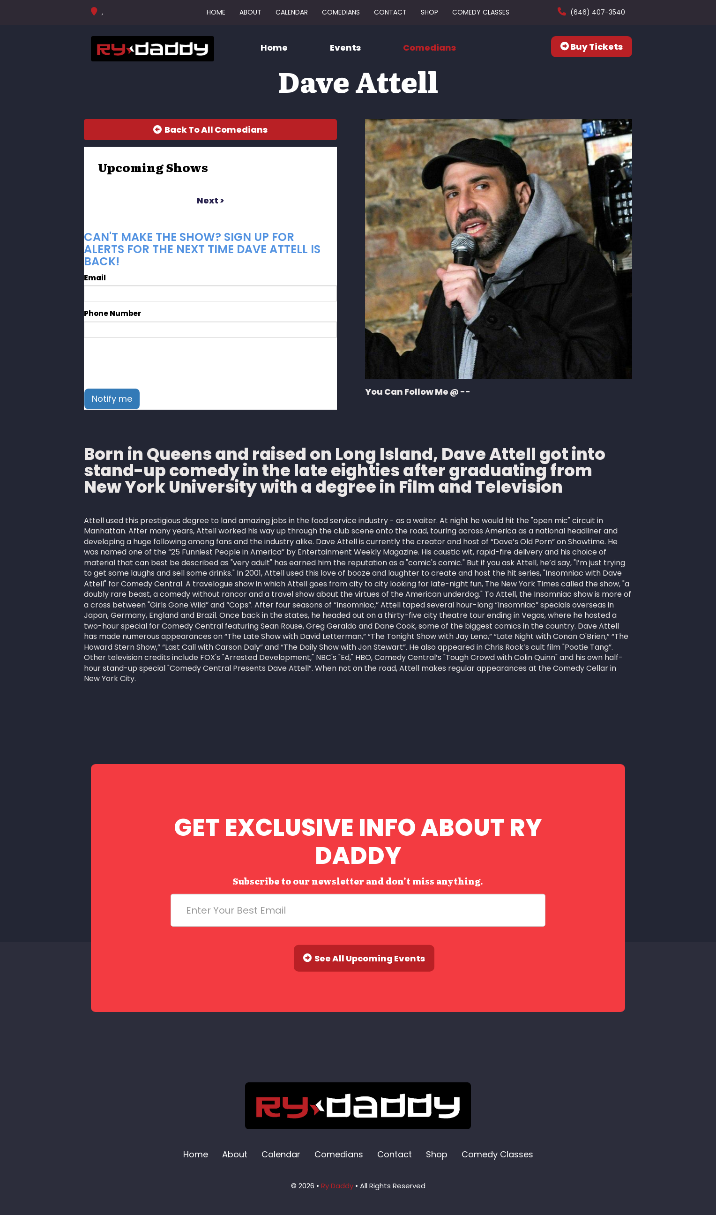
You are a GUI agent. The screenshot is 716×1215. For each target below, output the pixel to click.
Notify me (112, 399)
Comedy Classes (480, 12)
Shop (429, 12)
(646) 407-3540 (596, 12)
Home (216, 12)
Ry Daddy (337, 1186)
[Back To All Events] (210, 130)
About (250, 12)
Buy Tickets (591, 46)
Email (95, 278)
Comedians (341, 12)
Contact (390, 12)
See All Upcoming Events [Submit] (364, 958)
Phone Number (112, 313)
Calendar (292, 12)
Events (345, 47)
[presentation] (155, 363)
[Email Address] (358, 910)
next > (210, 200)
